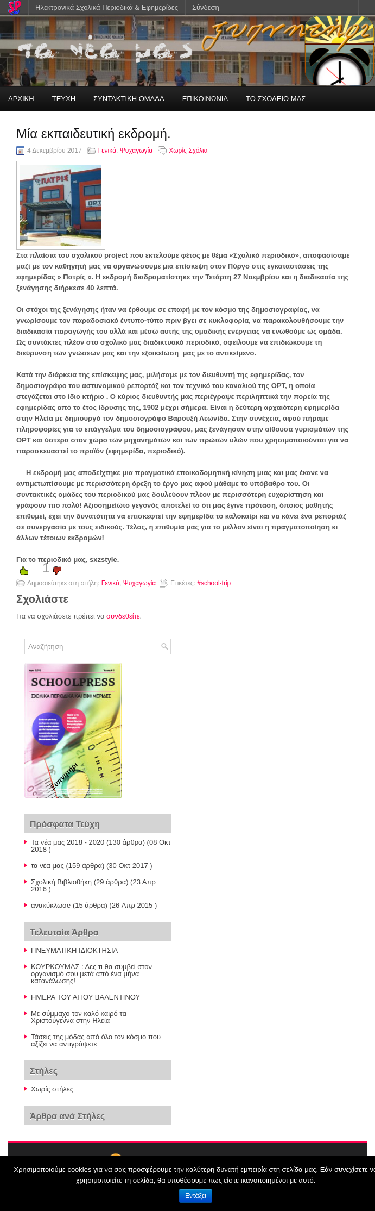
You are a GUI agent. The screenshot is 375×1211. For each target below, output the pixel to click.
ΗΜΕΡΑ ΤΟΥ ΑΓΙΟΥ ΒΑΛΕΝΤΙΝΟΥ (85, 997)
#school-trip (214, 583)
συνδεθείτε (123, 616)
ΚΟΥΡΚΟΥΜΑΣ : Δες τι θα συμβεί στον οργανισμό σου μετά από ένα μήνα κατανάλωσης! (91, 974)
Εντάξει (195, 1196)
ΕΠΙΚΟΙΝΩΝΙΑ (205, 99)
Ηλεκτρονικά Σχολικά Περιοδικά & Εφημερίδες (106, 7)
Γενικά (107, 150)
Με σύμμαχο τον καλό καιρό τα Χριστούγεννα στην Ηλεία (78, 1017)
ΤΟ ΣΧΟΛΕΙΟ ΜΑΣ (276, 99)
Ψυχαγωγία (136, 150)
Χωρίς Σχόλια (188, 150)
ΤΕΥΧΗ (63, 99)
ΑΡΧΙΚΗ (21, 99)
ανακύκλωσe (51, 905)
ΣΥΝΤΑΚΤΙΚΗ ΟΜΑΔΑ (128, 99)
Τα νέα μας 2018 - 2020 (67, 842)
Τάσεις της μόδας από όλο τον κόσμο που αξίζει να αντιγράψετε (96, 1040)
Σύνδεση (205, 7)
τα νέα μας (47, 866)
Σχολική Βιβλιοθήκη (61, 882)
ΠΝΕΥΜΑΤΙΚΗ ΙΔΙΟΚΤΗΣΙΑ (74, 950)
